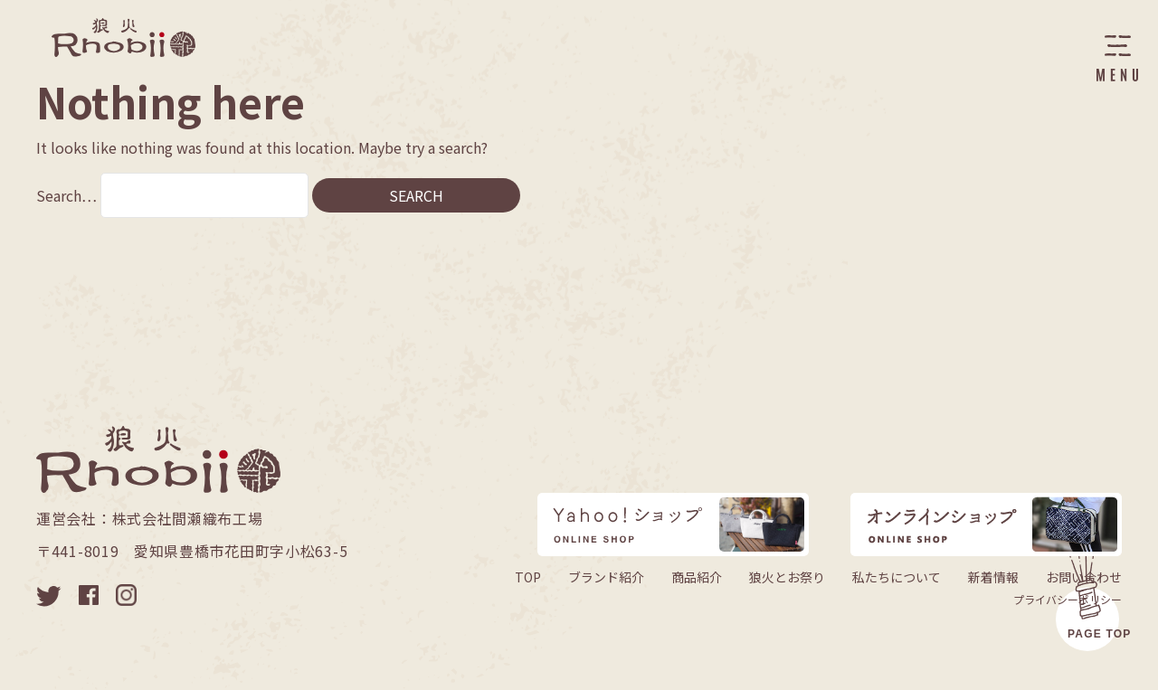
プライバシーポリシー (1067, 599)
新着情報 (993, 577)
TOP (528, 577)
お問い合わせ (1084, 577)
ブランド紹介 (606, 577)
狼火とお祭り (787, 577)
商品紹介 (696, 577)
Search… (66, 195)
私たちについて (896, 577)
